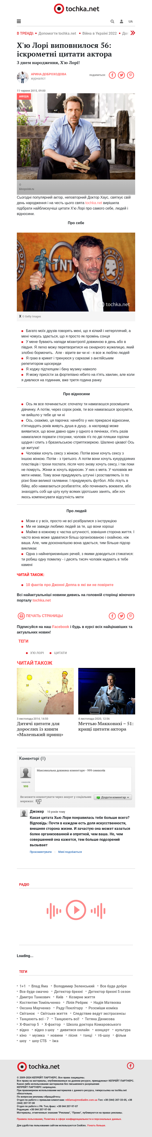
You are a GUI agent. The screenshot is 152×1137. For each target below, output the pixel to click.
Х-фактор (53, 1024)
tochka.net (93, 203)
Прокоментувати (41, 852)
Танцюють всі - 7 (34, 1019)
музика (38, 1035)
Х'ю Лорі (37, 653)
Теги (23, 972)
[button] (121, 21)
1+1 (23, 986)
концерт (102, 1030)
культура (123, 1030)
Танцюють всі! (66, 1019)
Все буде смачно (34, 991)
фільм (121, 1035)
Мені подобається (70, 852)
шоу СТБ (39, 1041)
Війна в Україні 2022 (99, 33)
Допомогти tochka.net (57, 33)
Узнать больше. (96, 1125)
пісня (72, 1035)
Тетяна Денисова (100, 1019)
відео (24, 1030)
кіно (23, 1035)
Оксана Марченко (35, 1008)
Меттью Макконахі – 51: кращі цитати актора (106, 726)
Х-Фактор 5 (29, 1024)
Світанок (27, 1013)
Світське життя (54, 1013)
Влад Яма (39, 986)
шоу (23, 1041)
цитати (60, 653)
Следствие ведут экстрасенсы (99, 1013)
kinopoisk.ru (26, 189)
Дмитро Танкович (35, 997)
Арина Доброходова (48, 74)
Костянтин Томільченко (40, 1002)
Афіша (24, 96)
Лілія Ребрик (77, 1002)
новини (57, 1035)
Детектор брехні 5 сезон (109, 991)
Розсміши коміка (103, 1008)
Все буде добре (113, 986)
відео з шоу (44, 1030)
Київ (59, 997)
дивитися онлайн (74, 1030)
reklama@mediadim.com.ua (81, 1099)
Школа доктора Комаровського (93, 1024)
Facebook (60, 627)
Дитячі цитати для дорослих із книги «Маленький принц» (40, 728)
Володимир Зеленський (74, 986)
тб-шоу (104, 1035)
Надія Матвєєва (107, 1002)
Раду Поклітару (69, 1008)
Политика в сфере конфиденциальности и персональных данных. (83, 1119)
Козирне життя (82, 997)
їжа (55, 1041)
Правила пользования (30, 1119)
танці (87, 1035)
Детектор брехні (68, 991)
